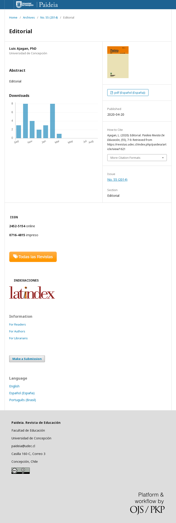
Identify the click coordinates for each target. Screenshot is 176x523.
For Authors (17, 331)
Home (13, 17)
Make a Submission (27, 359)
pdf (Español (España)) (129, 92)
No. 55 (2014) (49, 17)
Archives (29, 17)
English (14, 386)
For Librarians (18, 338)
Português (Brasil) (22, 400)
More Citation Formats (125, 158)
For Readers (17, 324)
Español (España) (22, 393)
